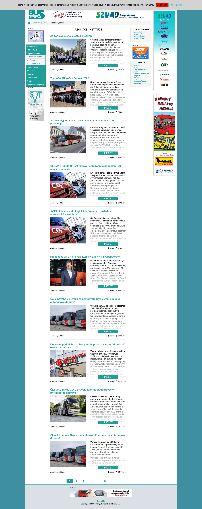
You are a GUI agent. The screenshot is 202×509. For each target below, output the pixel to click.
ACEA (136, 67)
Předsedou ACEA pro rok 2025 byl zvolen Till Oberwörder (85, 256)
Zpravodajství (32, 46)
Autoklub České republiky (140, 82)
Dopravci (30, 74)
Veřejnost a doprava (35, 85)
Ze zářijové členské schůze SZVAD (71, 36)
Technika (31, 70)
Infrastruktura (32, 77)
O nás (29, 81)
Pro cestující (32, 50)
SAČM (136, 77)
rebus (111, 70)
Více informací (177, 5)
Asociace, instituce (36, 57)
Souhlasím (162, 5)
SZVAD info (138, 34)
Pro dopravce (32, 67)
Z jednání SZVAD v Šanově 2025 (69, 78)
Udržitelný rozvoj (35, 63)
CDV (135, 79)
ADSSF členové (139, 36)
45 (105, 481)
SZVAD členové (139, 38)
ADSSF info (138, 32)
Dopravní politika (40, 23)
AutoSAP (137, 65)
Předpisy (32, 60)
